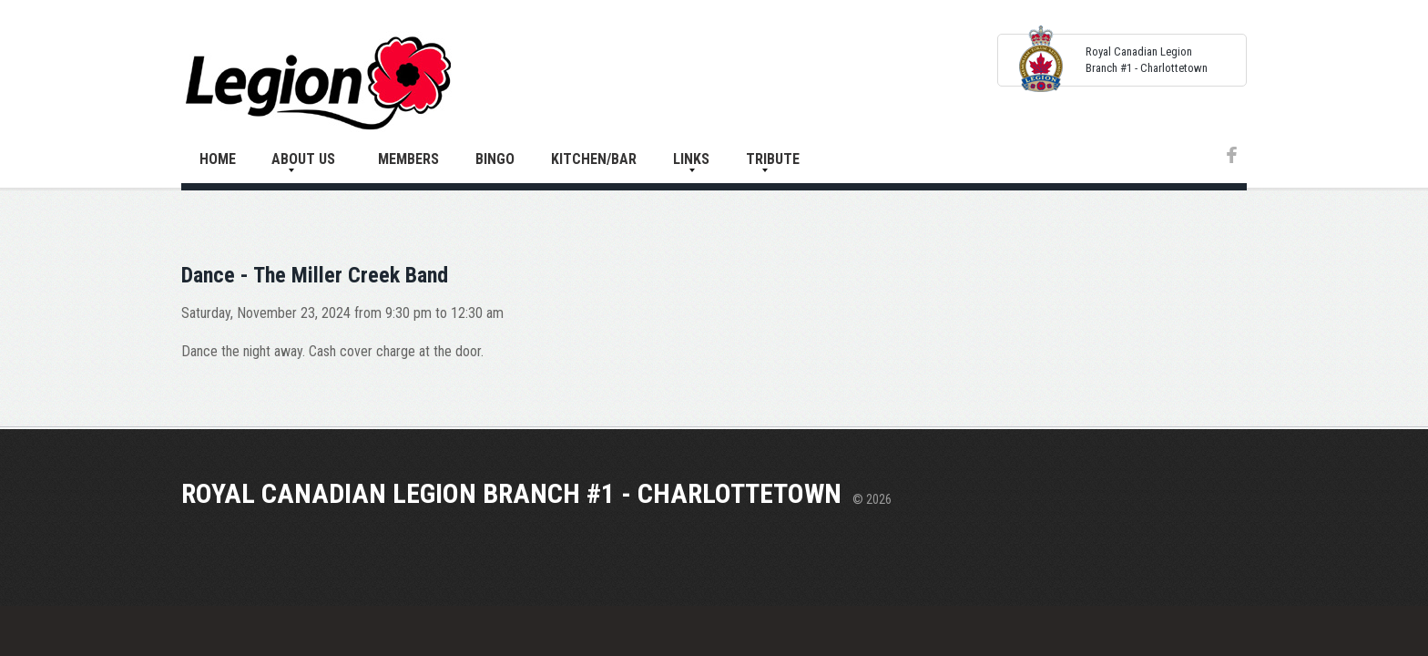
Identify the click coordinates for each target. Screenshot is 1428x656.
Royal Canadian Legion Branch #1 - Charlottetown (511, 493)
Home (217, 159)
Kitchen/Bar (594, 159)
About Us (303, 159)
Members (408, 159)
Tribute (773, 159)
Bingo (495, 159)
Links (691, 159)
